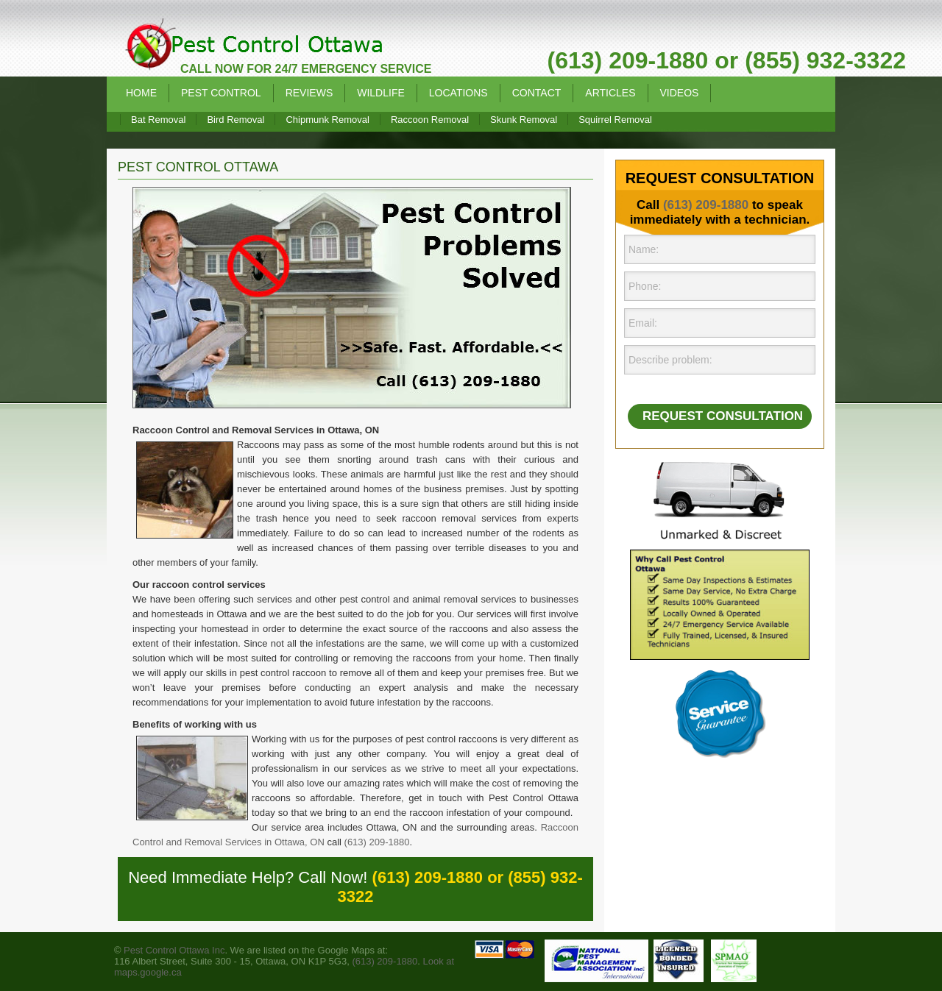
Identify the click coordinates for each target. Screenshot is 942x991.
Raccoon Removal (430, 119)
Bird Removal (235, 119)
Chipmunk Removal (327, 119)
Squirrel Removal (615, 119)
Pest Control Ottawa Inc (174, 950)
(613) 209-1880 (377, 842)
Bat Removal (158, 119)
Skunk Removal (523, 119)
